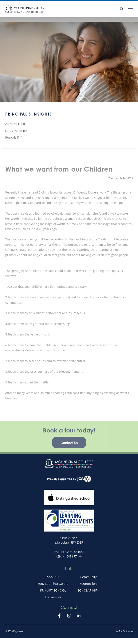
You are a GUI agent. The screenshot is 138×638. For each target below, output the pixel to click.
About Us (53, 577)
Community (88, 577)
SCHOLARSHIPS (88, 590)
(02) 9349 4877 (74, 551)
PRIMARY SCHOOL (53, 590)
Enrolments (53, 597)
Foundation (88, 583)
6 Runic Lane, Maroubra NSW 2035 (69, 540)
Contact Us (69, 445)
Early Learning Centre (53, 583)
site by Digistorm (123, 631)
